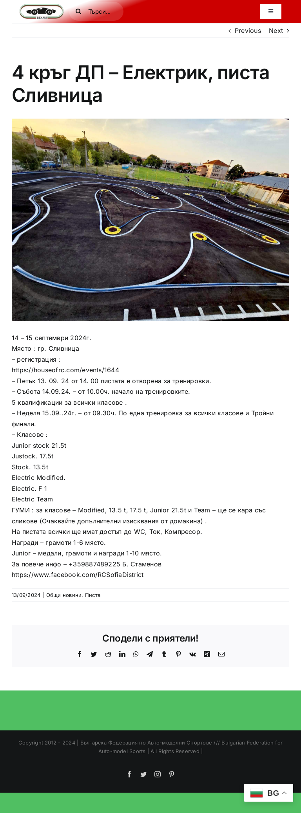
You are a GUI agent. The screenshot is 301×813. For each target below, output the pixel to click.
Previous (248, 30)
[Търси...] (96, 11)
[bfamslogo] (41, 7)
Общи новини (64, 595)
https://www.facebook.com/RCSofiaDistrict (78, 575)
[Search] (78, 11)
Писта (92, 595)
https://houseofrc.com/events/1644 (65, 370)
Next (276, 30)
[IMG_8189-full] (150, 220)
